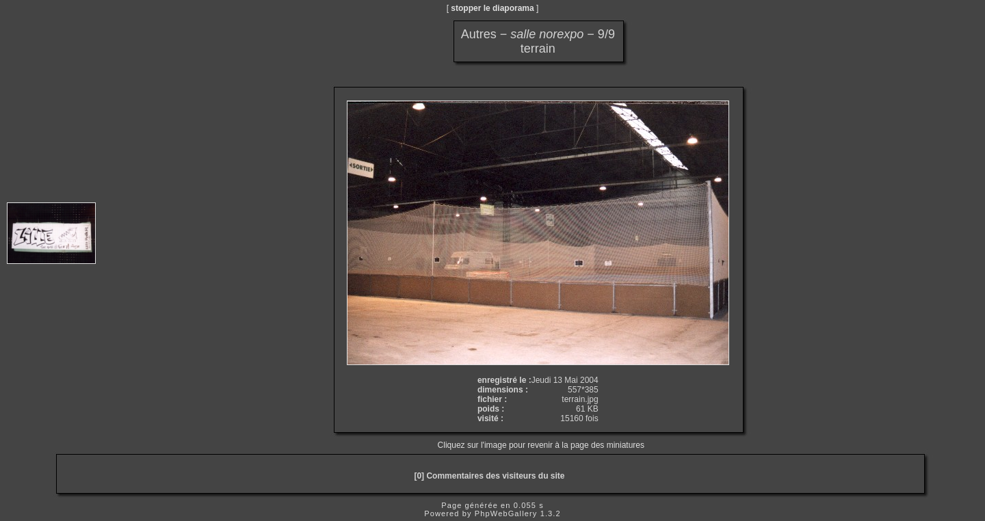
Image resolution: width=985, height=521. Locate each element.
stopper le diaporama (492, 8)
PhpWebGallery (506, 513)
